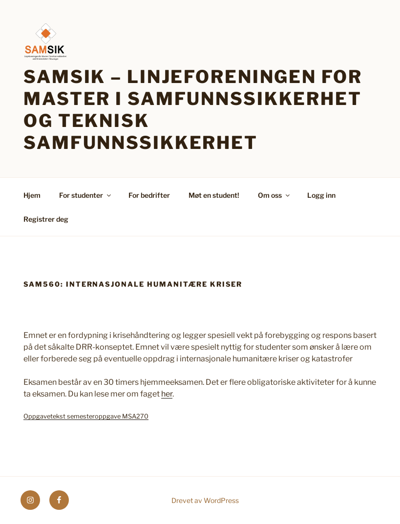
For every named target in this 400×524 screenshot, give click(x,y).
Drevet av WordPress (205, 500)
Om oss (274, 195)
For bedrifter (149, 195)
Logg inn (321, 195)
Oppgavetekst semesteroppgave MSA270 (85, 416)
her (166, 393)
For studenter (85, 195)
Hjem (32, 195)
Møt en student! (214, 195)
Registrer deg (45, 219)
